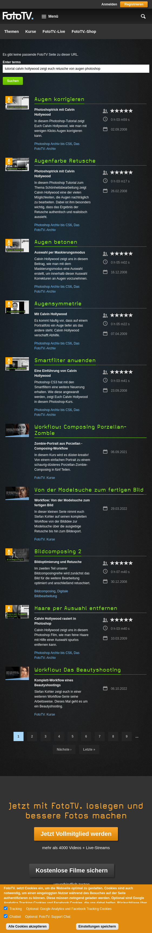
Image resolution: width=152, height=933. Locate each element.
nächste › (64, 749)
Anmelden (109, 4)
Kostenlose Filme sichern (72, 870)
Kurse (30, 31)
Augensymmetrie (58, 303)
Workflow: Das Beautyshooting (77, 669)
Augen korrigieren (59, 99)
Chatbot (15, 917)
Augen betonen (55, 242)
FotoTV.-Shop (84, 31)
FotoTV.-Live (53, 31)
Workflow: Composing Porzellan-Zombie (80, 430)
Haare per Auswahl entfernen (75, 608)
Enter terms (12, 62)
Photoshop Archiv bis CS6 (53, 144)
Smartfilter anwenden (65, 360)
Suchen (13, 81)
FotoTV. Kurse (44, 478)
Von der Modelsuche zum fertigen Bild (89, 489)
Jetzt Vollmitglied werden (76, 833)
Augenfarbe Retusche (65, 160)
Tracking (15, 909)
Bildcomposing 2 (57, 551)
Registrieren (133, 4)
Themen (11, 31)
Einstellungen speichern (97, 926)
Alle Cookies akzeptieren (27, 926)
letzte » (89, 749)
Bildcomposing (44, 591)
